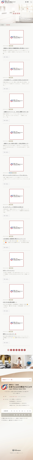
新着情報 (11, 45)
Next (32, 359)
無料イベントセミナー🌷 (9, 334)
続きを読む (6, 57)
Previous (1, 359)
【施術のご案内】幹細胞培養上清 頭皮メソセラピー (17, 48)
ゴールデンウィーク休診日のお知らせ (13, 207)
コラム (10, 172)
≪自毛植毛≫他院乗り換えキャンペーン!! (14, 238)
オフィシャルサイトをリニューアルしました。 (15, 175)
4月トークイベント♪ (8, 270)
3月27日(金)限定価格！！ (10, 302)
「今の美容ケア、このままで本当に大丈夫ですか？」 (17, 80)
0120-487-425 (13, 396)
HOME (2, 24)
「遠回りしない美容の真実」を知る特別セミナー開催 (17, 143)
